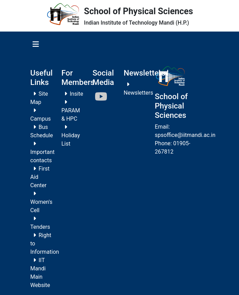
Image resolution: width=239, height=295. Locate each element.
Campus (40, 118)
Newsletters (138, 92)
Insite (76, 93)
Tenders (40, 227)
